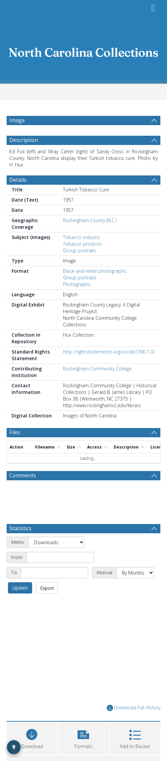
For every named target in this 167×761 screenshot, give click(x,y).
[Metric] (56, 542)
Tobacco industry (81, 237)
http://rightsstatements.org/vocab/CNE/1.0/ (109, 352)
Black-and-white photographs (94, 271)
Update (20, 588)
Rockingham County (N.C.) (90, 220)
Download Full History (133, 707)
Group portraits (79, 250)
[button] (83, 737)
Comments (22, 475)
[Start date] (60, 557)
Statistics (20, 528)
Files (14, 432)
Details (18, 179)
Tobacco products (82, 244)
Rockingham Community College (97, 368)
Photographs (76, 284)
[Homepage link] (83, 50)
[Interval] (135, 572)
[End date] (54, 572)
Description (23, 140)
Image (17, 120)
